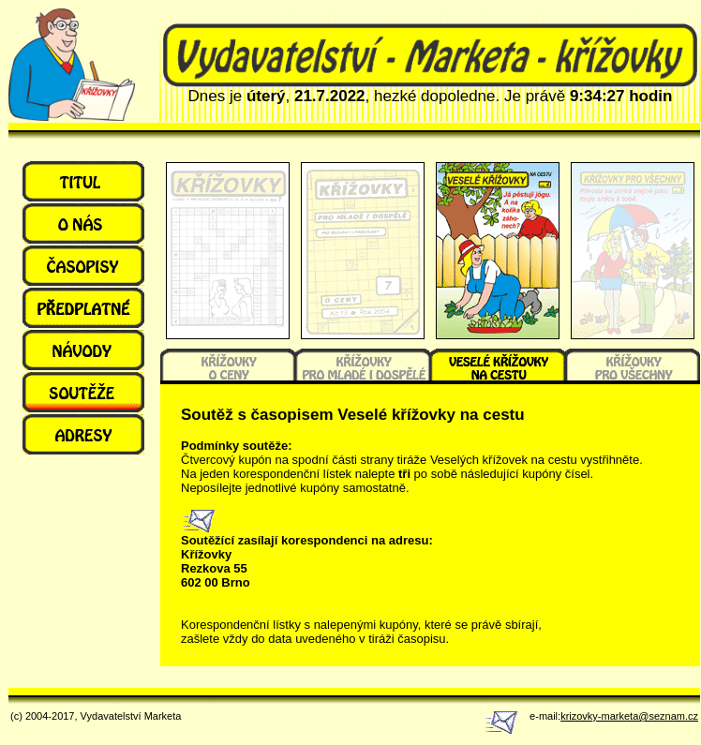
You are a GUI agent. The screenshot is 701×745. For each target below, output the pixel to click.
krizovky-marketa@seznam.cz (629, 716)
